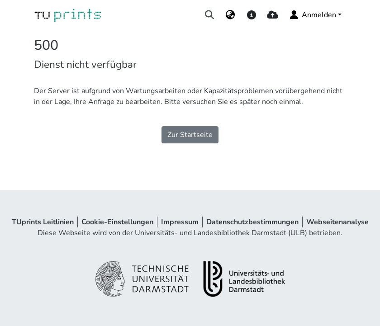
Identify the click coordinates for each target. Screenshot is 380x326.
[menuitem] (230, 14)
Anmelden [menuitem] (312, 15)
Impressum (180, 222)
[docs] (251, 15)
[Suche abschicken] (209, 14)
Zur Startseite (190, 135)
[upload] (272, 15)
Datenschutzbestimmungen (252, 222)
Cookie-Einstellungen (117, 222)
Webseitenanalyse (337, 222)
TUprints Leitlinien (43, 222)
